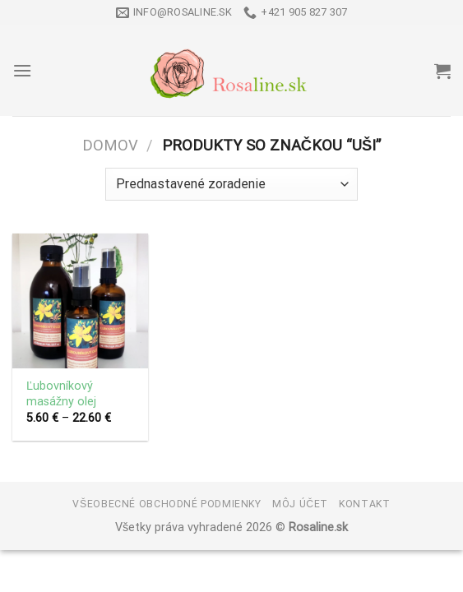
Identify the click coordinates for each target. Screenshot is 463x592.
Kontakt (364, 504)
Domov (110, 145)
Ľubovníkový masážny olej (61, 394)
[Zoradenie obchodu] (231, 184)
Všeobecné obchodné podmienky (166, 504)
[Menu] (22, 70)
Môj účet (300, 504)
